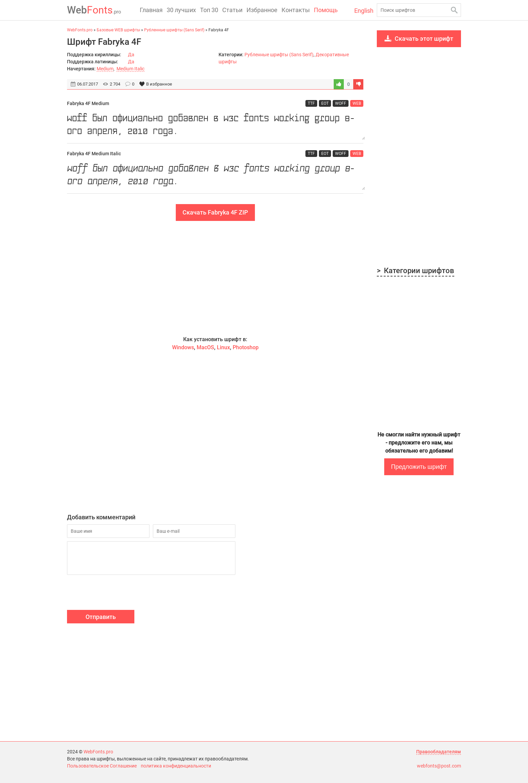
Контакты (296, 9)
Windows (183, 347)
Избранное (261, 9)
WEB (357, 103)
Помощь (326, 9)
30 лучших (181, 9)
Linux (223, 347)
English (363, 10)
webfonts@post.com (439, 766)
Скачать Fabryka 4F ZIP (215, 212)
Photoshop (246, 347)
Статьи (232, 9)
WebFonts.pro (98, 751)
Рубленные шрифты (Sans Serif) (279, 54)
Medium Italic (130, 68)
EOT (325, 103)
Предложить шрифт (419, 466)
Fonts (94, 10)
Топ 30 (209, 9)
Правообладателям (438, 751)
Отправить (101, 616)
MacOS (205, 347)
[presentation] (118, 593)
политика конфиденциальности (176, 766)
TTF (311, 103)
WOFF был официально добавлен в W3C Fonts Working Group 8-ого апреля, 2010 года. (215, 125)
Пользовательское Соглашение (102, 766)
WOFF (340, 103)
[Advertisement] (215, 278)
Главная (151, 9)
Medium (105, 68)
